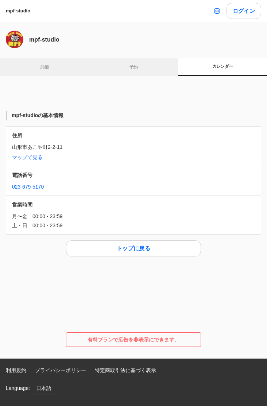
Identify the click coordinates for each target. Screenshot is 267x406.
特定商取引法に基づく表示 (125, 370)
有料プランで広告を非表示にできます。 (133, 340)
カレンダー (222, 66)
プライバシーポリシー (60, 370)
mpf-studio (18, 10)
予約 (133, 67)
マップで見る (27, 157)
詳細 (44, 67)
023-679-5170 (28, 187)
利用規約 (16, 370)
